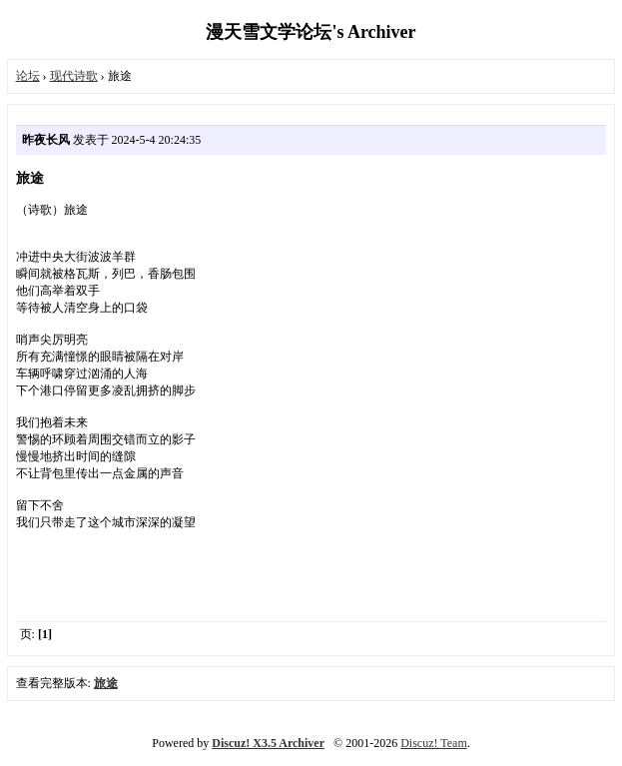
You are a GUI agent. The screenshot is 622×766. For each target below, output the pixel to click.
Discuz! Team (433, 743)
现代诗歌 (74, 76)
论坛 (28, 76)
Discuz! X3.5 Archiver (268, 743)
